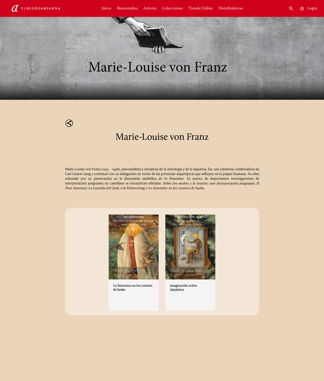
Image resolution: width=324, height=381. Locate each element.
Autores (150, 8)
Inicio (106, 8)
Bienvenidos (127, 8)
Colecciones (172, 8)
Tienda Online (200, 8)
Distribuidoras (230, 8)
